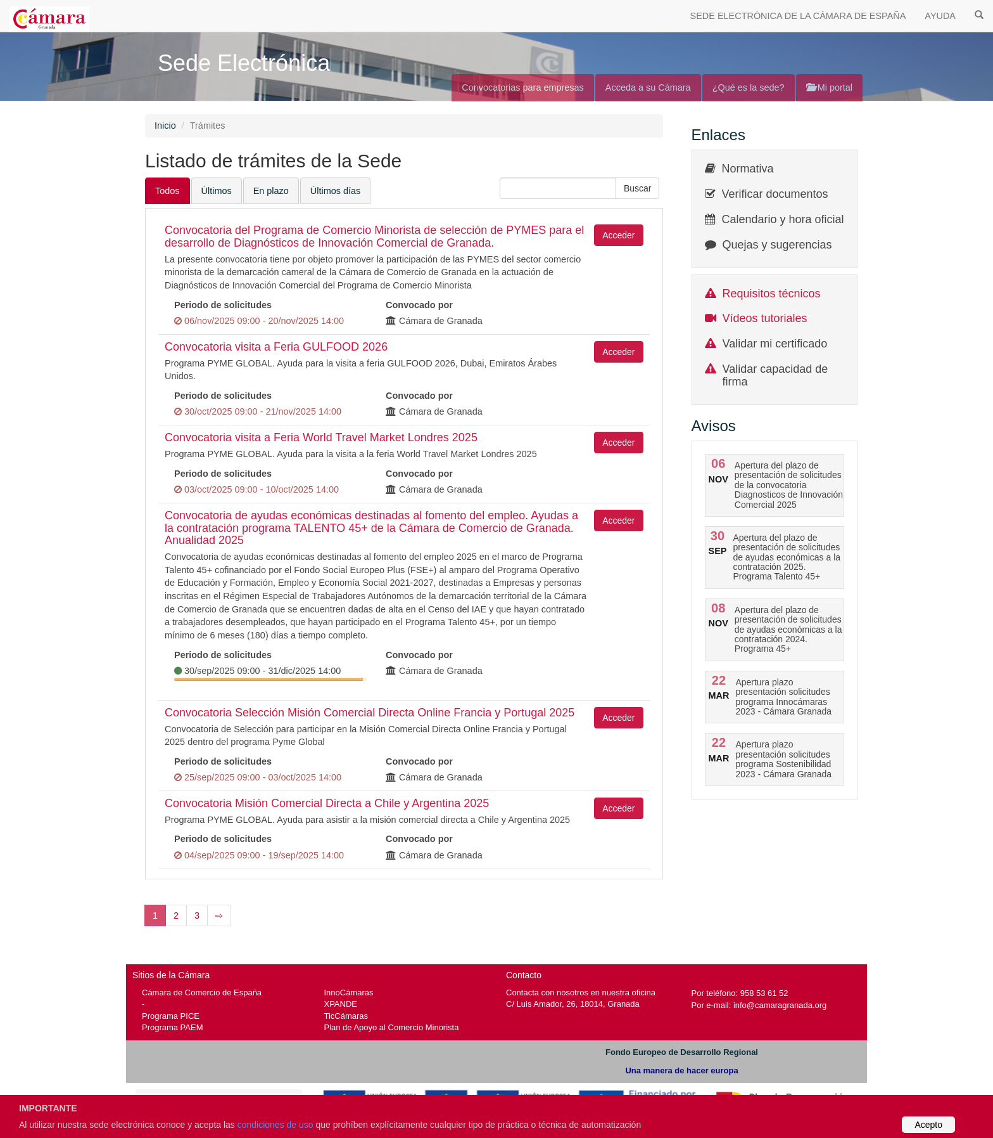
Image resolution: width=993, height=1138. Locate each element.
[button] (638, 188)
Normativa (748, 168)
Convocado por (419, 305)
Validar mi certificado (775, 343)
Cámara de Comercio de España (202, 992)
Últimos (216, 191)
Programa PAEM (172, 1027)
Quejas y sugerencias (777, 244)
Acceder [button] (618, 235)
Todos (167, 191)
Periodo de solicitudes (223, 305)
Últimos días (335, 191)
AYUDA (940, 16)
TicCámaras (346, 1016)
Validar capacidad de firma (775, 375)
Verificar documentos (775, 194)
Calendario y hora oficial (783, 219)
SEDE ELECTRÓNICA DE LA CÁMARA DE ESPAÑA (798, 16)
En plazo (271, 191)
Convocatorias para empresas (523, 87)
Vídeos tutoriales (765, 318)
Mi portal (829, 87)
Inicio (165, 125)
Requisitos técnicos (772, 293)
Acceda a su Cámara (648, 87)
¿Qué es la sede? (748, 87)
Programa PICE (170, 1016)
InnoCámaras (349, 992)
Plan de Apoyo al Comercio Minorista (391, 1027)
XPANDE (340, 1004)
